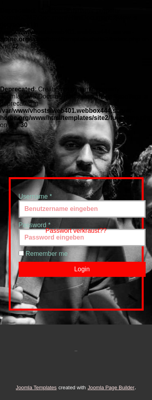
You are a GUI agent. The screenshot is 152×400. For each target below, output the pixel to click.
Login (82, 269)
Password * (35, 225)
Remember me (47, 253)
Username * (35, 196)
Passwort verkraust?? (76, 230)
